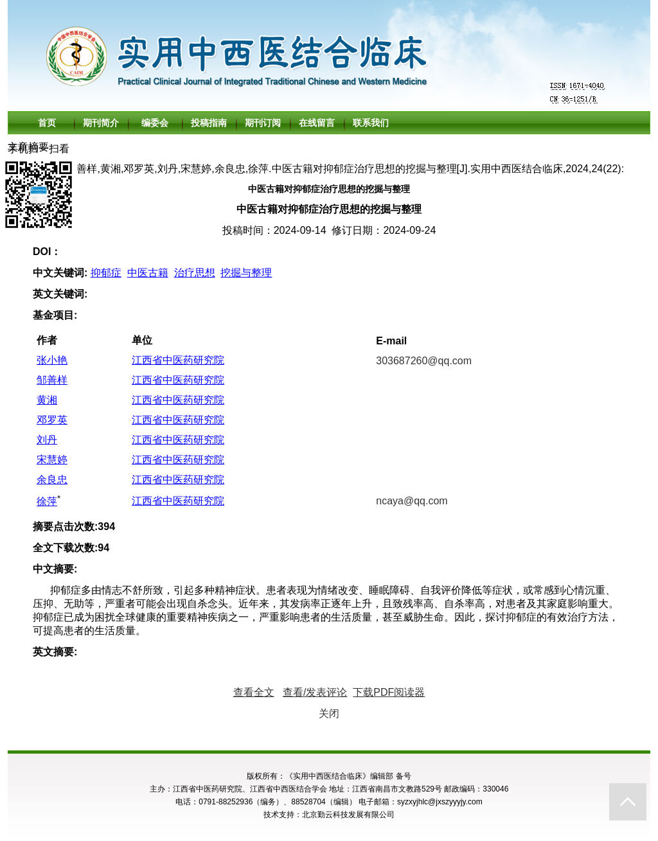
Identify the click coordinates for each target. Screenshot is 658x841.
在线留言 (317, 123)
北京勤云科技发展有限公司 (348, 814)
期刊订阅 (263, 123)
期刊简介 (101, 123)
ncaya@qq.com (411, 500)
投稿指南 (209, 123)
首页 (47, 123)
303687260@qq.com (424, 360)
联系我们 (371, 123)
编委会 (154, 123)
